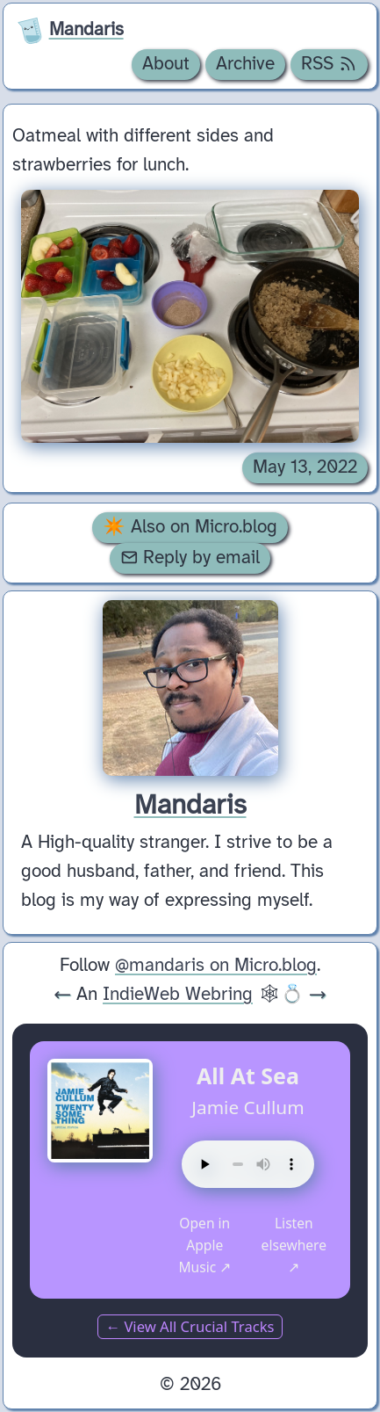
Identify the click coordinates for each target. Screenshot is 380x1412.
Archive (245, 64)
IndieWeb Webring (178, 994)
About (166, 64)
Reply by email (190, 558)
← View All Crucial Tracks (189, 1326)
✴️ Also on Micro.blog (190, 527)
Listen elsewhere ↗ (294, 1245)
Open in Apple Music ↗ (204, 1245)
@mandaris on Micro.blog (216, 965)
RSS (329, 64)
